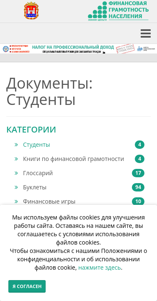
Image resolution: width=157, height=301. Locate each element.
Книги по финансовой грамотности (79, 159)
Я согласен (27, 286)
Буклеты (79, 187)
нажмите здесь (99, 267)
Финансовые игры (79, 201)
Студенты (79, 144)
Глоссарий (79, 173)
